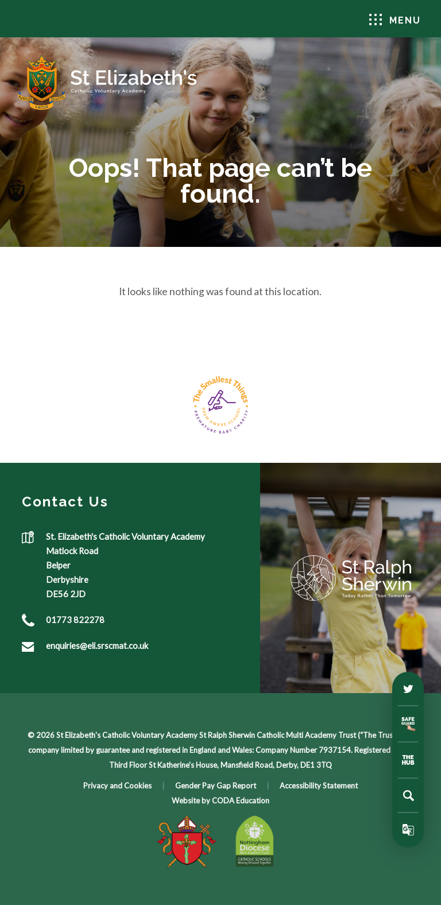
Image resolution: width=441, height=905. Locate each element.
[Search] (408, 795)
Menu (395, 20)
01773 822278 (75, 619)
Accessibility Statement (319, 785)
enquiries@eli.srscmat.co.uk (97, 645)
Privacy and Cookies (117, 785)
